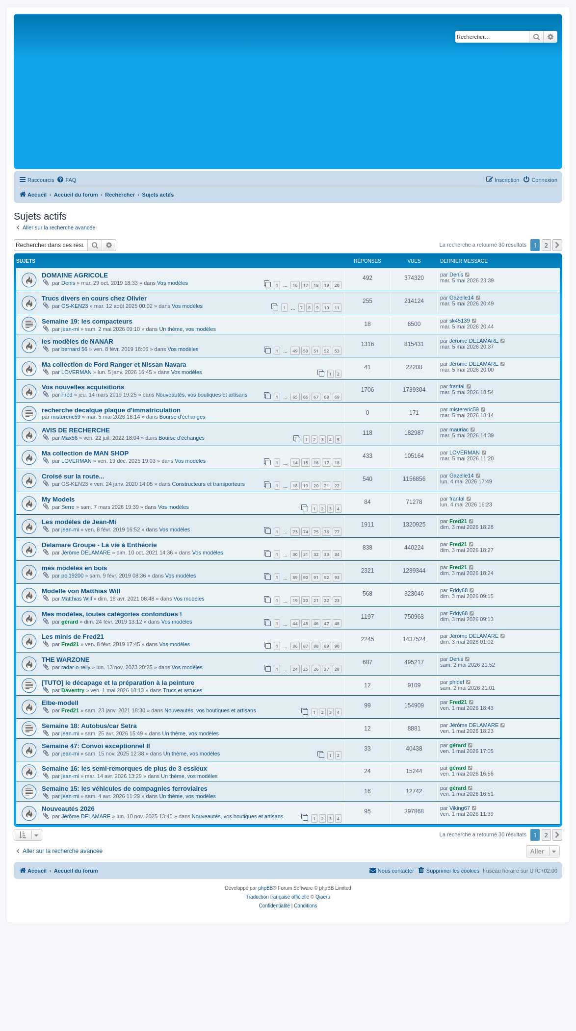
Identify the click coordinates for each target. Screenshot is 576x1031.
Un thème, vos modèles (187, 329)
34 (337, 554)
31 (305, 554)
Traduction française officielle (277, 897)
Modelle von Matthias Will (81, 591)
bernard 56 (74, 349)
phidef (456, 682)
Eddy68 (458, 590)
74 (305, 531)
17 (305, 285)
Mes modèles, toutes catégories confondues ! (112, 614)
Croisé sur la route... (73, 476)
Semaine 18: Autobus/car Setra (89, 725)
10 (326, 307)
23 (337, 600)
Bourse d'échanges (182, 417)
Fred (67, 395)
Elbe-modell (60, 702)
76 (326, 531)
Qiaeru (322, 897)
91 (316, 577)
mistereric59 (65, 417)
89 (294, 577)
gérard (69, 622)
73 (294, 531)
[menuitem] (66, 180)
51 (316, 351)
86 (294, 646)
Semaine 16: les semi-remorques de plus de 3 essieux (124, 768)
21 (326, 485)
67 (316, 397)
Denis (68, 283)
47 (326, 623)
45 (305, 623)
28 (337, 669)
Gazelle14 (461, 298)
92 (326, 577)
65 (294, 397)
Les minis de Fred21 (73, 636)
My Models (58, 499)
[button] (557, 245)
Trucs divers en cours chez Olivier (94, 298)
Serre (68, 507)
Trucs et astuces (182, 690)
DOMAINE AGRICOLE (75, 275)
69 (337, 397)
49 (294, 351)
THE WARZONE (65, 659)
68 (326, 397)
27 (326, 669)
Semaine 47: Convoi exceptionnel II (96, 746)
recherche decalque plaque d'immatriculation (111, 410)
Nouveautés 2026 (68, 808)
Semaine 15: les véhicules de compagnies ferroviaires (125, 788)
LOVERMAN (76, 372)
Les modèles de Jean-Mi (79, 522)
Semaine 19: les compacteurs (87, 321)
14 (294, 462)
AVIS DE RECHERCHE (76, 430)
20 (337, 285)
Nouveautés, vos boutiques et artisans (202, 395)
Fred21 (458, 521)
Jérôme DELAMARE (473, 341)
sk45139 (459, 321)
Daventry (72, 690)
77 (337, 531)
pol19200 (72, 575)
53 (337, 351)
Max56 (69, 438)
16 (294, 285)
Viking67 (459, 808)
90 (305, 577)
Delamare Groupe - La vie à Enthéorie (99, 545)
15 (305, 462)
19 (326, 285)
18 (316, 285)
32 (316, 554)
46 (316, 623)
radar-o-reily (75, 667)
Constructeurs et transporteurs (208, 484)
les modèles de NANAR (77, 341)
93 (337, 577)
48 (337, 623)
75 (316, 531)
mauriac (459, 429)
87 (305, 646)
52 (326, 351)
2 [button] (546, 245)
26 (316, 669)
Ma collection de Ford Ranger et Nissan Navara (114, 364)
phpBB (265, 888)
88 (316, 646)
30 (294, 554)
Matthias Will (76, 599)
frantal (457, 386)
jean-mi (70, 329)
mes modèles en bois (74, 568)
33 (326, 554)
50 (305, 351)
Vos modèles (172, 283)
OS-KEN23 (74, 306)
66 (305, 397)
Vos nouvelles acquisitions (83, 387)
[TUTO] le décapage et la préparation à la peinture (118, 682)
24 (294, 669)
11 (337, 307)
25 (305, 669)
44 (294, 623)
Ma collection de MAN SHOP (85, 453)
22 (337, 485)
